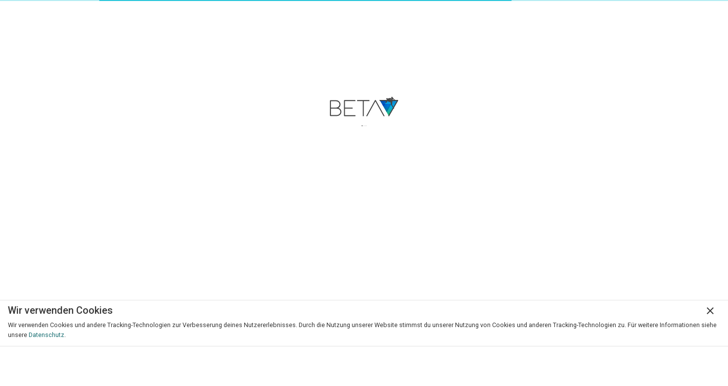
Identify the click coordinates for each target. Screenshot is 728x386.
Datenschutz (46, 334)
